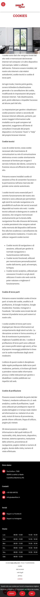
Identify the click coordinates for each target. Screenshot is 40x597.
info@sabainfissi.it (13, 497)
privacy (20, 575)
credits (20, 566)
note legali (20, 572)
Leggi (11, 593)
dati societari (20, 569)
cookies (20, 579)
